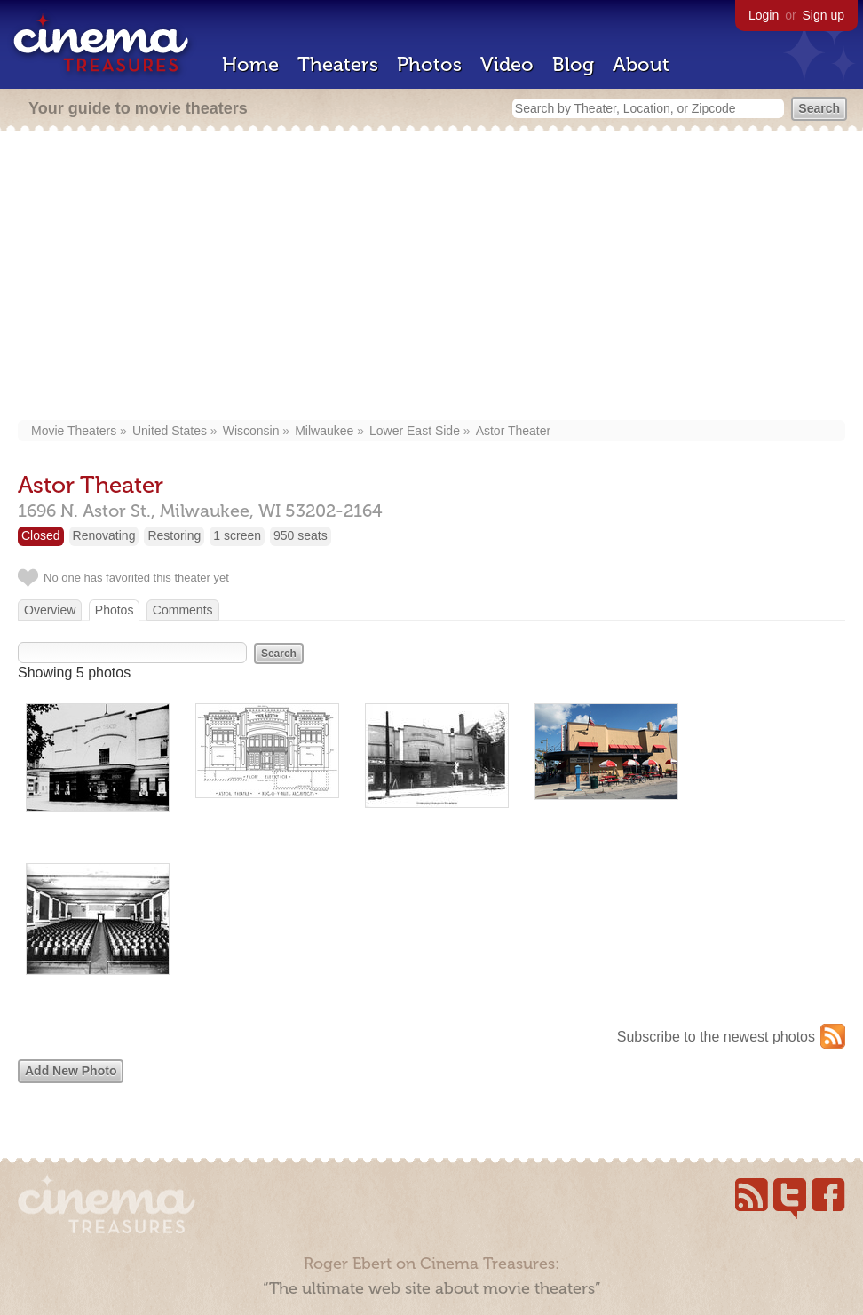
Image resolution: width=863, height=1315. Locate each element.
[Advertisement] (431, 277)
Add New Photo (70, 1071)
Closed (40, 535)
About (641, 64)
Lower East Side (414, 431)
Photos (429, 64)
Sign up (823, 15)
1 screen (237, 535)
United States (169, 431)
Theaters (337, 64)
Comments (183, 610)
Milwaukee (324, 431)
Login (763, 15)
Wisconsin (251, 431)
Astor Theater (513, 431)
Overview (49, 610)
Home (250, 64)
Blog (573, 64)
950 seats (300, 535)
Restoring (174, 535)
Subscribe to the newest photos (716, 1036)
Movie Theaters (73, 431)
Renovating (104, 535)
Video (507, 64)
